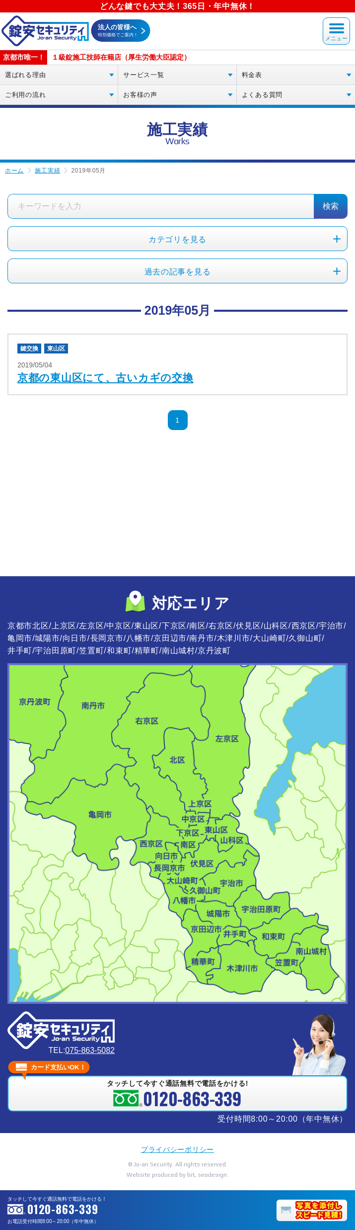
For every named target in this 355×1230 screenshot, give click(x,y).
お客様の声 (140, 94)
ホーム (14, 170)
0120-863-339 (62, 1209)
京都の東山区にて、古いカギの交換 (105, 377)
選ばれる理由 (25, 75)
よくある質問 (262, 94)
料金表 (252, 75)
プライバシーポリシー (177, 1149)
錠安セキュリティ (45, 30)
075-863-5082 (90, 1050)
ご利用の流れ (25, 94)
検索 (331, 206)
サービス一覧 (143, 75)
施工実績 (47, 170)
